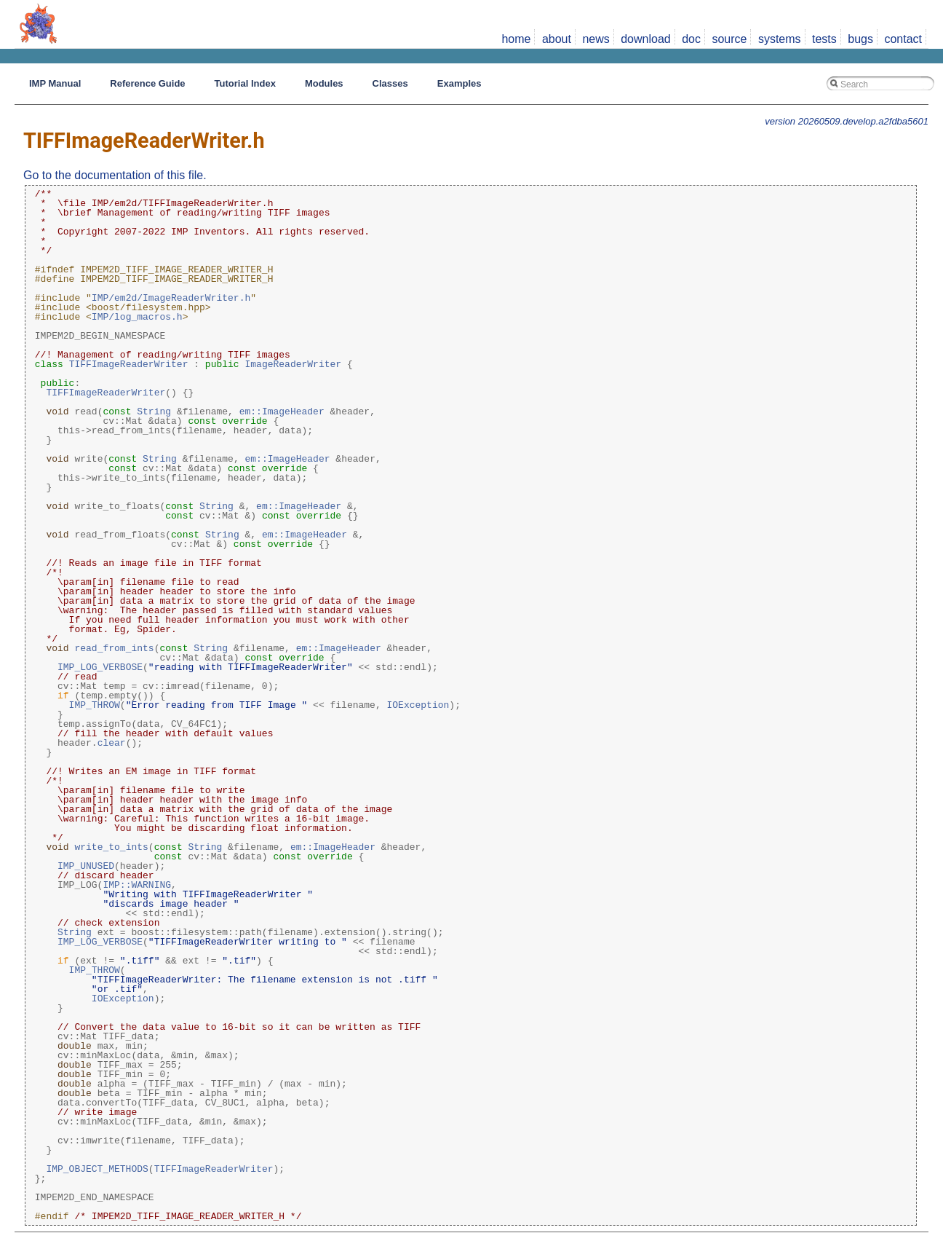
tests (824, 39)
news (595, 39)
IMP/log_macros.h (137, 316)
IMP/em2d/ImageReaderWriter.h (171, 297)
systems (779, 39)
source (729, 39)
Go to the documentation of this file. (115, 175)
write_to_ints (111, 847)
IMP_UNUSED (85, 865)
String (154, 411)
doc (691, 39)
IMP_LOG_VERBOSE (100, 667)
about (556, 39)
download (646, 39)
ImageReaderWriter (292, 364)
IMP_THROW (94, 705)
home (515, 39)
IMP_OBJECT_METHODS (97, 1168)
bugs (860, 39)
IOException (417, 705)
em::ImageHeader (282, 411)
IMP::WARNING (137, 884)
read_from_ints (114, 648)
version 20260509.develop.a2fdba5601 (846, 121)
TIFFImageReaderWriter (128, 364)
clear (112, 742)
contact (903, 39)
